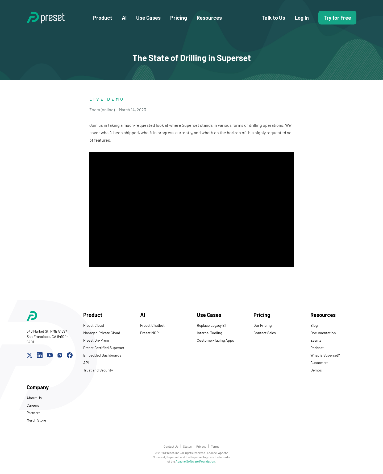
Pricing (178, 17)
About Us (34, 397)
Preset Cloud (93, 325)
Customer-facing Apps (215, 340)
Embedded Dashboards (102, 355)
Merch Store (36, 420)
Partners (33, 412)
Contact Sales (264, 332)
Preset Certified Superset (103, 347)
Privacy (201, 446)
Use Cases (148, 17)
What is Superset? (325, 355)
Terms (215, 446)
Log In (302, 17)
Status (187, 446)
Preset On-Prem (96, 340)
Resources (209, 17)
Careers (33, 405)
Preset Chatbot (152, 325)
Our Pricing (262, 325)
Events (316, 340)
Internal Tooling (209, 332)
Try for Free (337, 17)
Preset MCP (149, 332)
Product (102, 17)
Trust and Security (98, 370)
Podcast (317, 347)
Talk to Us (273, 17)
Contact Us (171, 446)
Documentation (323, 332)
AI (124, 17)
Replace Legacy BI (211, 325)
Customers (319, 362)
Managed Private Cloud (101, 332)
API (86, 362)
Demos (316, 370)
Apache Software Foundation (195, 461)
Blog (314, 325)
